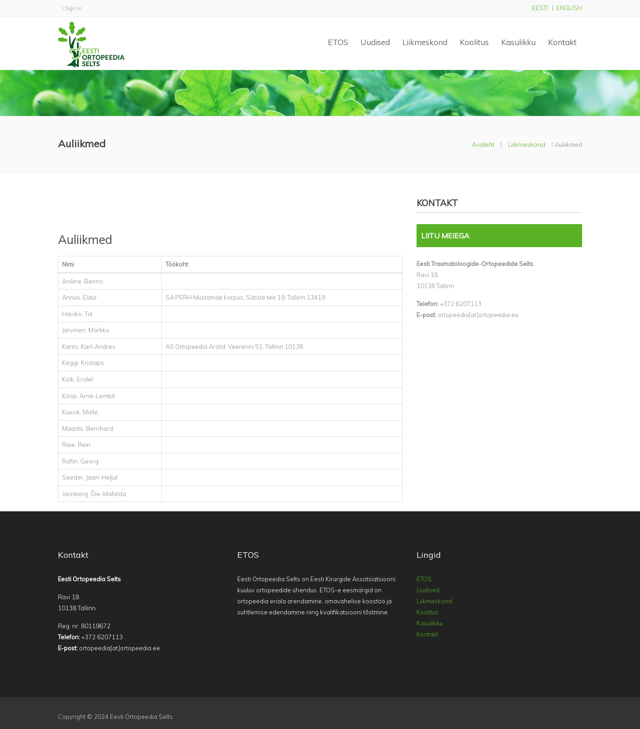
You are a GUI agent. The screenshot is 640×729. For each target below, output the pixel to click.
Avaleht (483, 144)
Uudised (375, 42)
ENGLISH (569, 8)
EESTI (540, 8)
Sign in (72, 8)
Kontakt (562, 42)
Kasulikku (518, 42)
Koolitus (474, 42)
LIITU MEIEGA (445, 235)
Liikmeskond (424, 42)
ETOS (338, 42)
